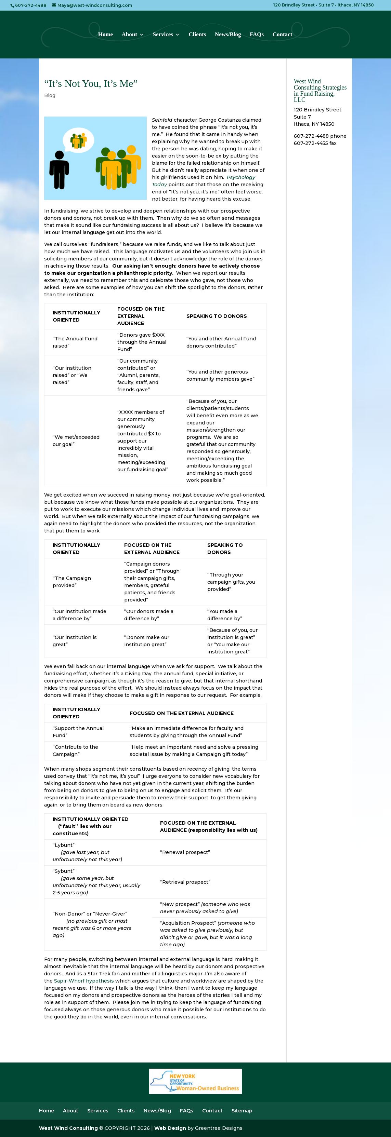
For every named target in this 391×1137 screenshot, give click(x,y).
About (129, 35)
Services (163, 35)
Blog (49, 95)
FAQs (257, 35)
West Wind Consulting (68, 1128)
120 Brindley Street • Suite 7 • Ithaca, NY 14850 (323, 5)
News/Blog (228, 35)
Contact (282, 35)
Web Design (170, 1128)
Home (105, 35)
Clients (197, 35)
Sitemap (242, 1111)
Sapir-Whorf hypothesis (84, 981)
